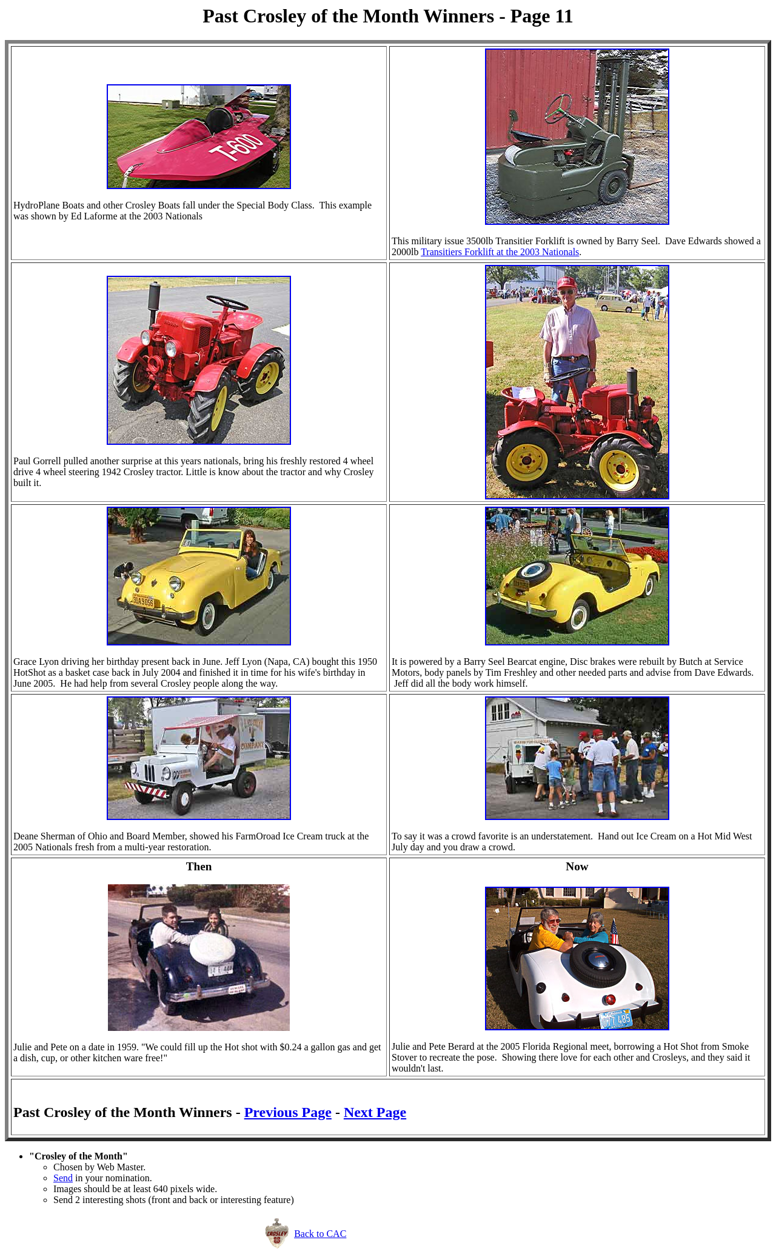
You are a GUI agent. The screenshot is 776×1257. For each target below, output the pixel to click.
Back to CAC (320, 1234)
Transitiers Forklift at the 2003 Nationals (500, 252)
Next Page (375, 1112)
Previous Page (288, 1112)
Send (63, 1178)
